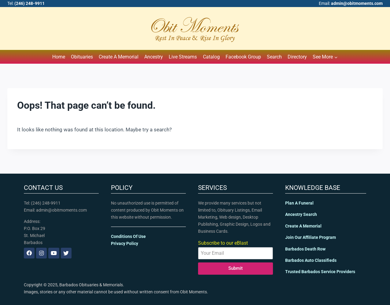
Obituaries (82, 57)
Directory (297, 57)
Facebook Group (243, 57)
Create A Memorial (118, 57)
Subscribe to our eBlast (223, 243)
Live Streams (183, 57)
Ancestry (153, 57)
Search (274, 57)
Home (58, 57)
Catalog (211, 57)
